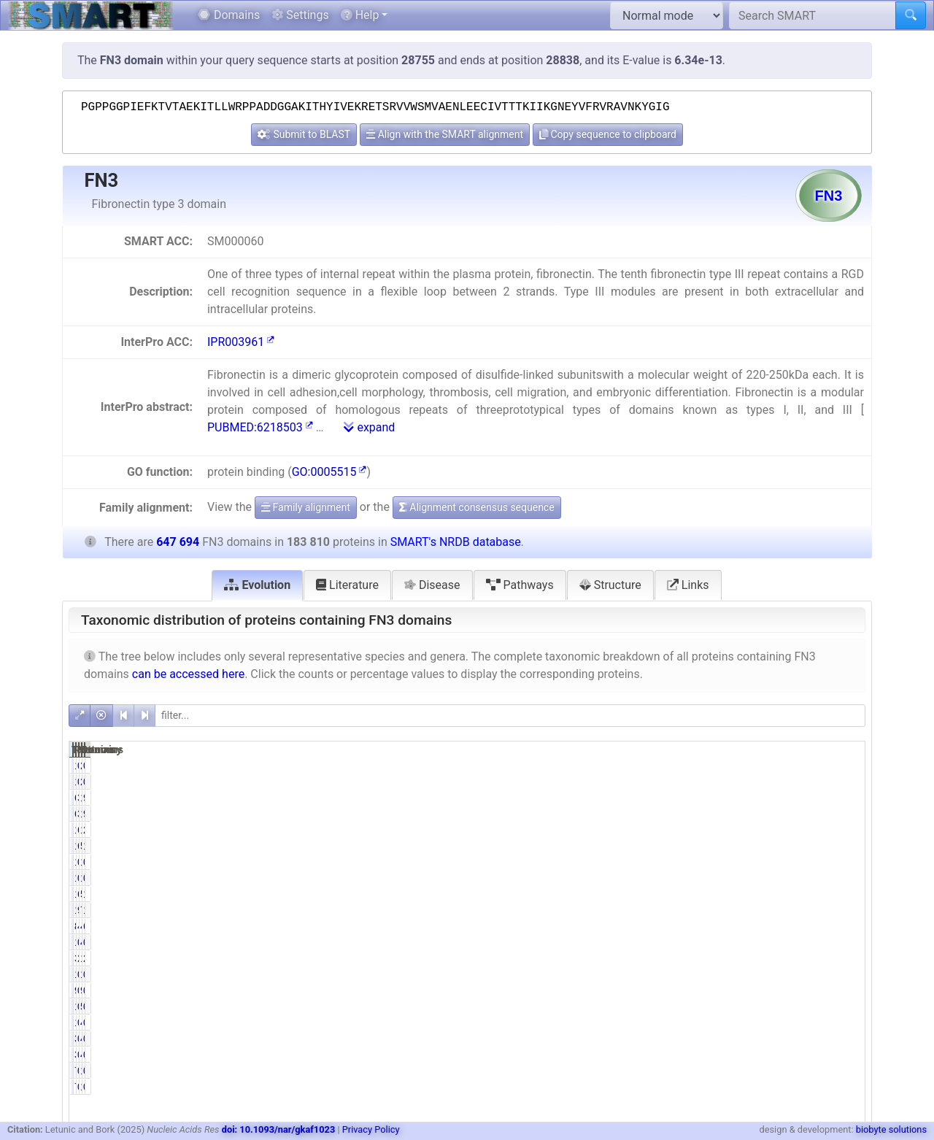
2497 (788, 765)
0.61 (733, 1022)
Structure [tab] (610, 585)
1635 (788, 878)
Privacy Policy (371, 1129)
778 (678, 1071)
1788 (675, 862)
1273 (788, 974)
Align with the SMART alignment (444, 134)
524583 (782, 894)
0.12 (846, 1071)
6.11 (733, 830)
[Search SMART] (812, 15)
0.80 (733, 878)
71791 (785, 910)
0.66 (733, 1006)
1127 (675, 1022)
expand (369, 427)
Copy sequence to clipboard (607, 134)
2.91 (846, 830)
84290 (673, 926)
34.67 (731, 798)
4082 (788, 942)
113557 (670, 894)
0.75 (846, 1022)
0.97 (733, 862)
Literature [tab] (347, 585)
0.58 (733, 974)
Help (360, 15)
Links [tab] (688, 585)
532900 (782, 846)
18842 (785, 830)
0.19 (846, 1006)
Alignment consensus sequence (477, 507)
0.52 (733, 990)
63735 (673, 798)
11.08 (843, 910)
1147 (675, 942)
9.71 (733, 910)
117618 (670, 846)
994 (790, 990)
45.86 (731, 926)
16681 (785, 958)
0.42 (733, 1071)
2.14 (733, 958)
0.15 (846, 990)
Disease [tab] (432, 585)
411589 (782, 926)
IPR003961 (240, 342)
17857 (673, 910)
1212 (675, 1006)
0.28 (846, 862)
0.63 (846, 942)
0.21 (846, 765)
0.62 (733, 942)
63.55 (843, 926)
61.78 (731, 894)
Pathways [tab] (520, 585)
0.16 (846, 974)
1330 (675, 765)
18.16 (843, 846)
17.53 (843, 894)
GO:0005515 (329, 472)
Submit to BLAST (304, 134)
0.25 (846, 878)
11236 (673, 830)
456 (790, 1038)
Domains (229, 15)
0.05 (846, 1038)
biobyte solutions (891, 1129)
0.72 (733, 765)
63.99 (731, 846)
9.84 (846, 798)
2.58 (846, 958)
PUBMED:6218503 (260, 427)
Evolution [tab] (257, 585)
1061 (675, 974)
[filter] (510, 715)
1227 (788, 1071)
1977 (788, 862)
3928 (675, 958)
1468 (675, 878)
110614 (782, 798)
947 (678, 990)
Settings (299, 15)
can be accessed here (188, 674)
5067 (788, 1006)
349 (678, 1038)
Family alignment (305, 507)
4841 (788, 1022)
